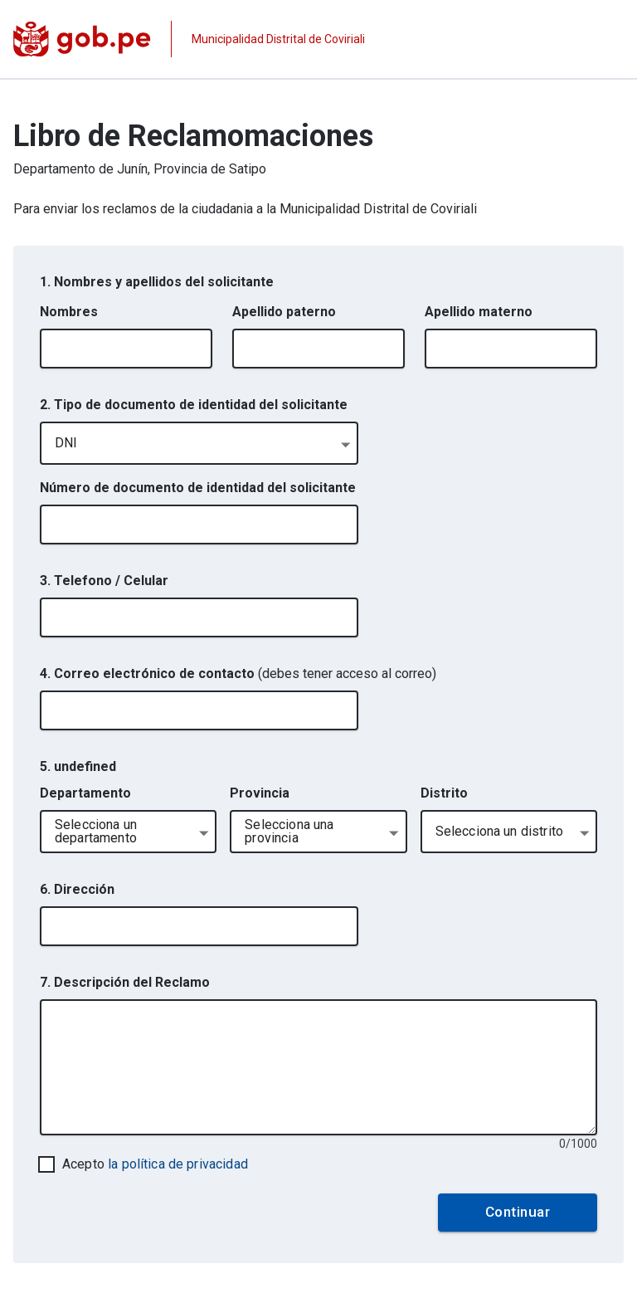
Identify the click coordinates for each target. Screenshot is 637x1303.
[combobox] (199, 443)
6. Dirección (77, 889)
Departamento (85, 793)
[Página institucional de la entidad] (189, 39)
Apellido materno (478, 312)
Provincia (259, 793)
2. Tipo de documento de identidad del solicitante (194, 404)
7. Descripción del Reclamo (125, 982)
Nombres (69, 312)
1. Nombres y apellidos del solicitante (157, 282)
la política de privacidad (178, 1164)
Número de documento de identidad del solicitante (198, 487)
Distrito (444, 793)
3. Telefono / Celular (104, 580)
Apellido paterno (284, 312)
